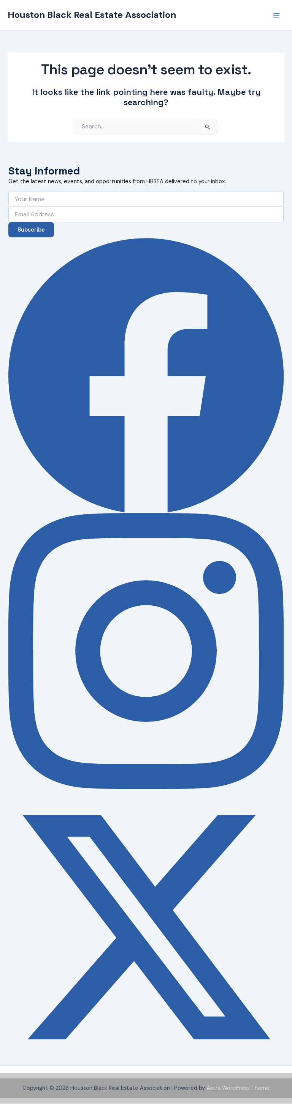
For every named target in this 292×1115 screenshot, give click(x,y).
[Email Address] (146, 214)
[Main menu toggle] (276, 15)
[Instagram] (146, 651)
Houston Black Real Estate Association (92, 15)
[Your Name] (146, 199)
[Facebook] (146, 375)
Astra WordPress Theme (238, 1088)
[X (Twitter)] (146, 927)
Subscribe (31, 229)
